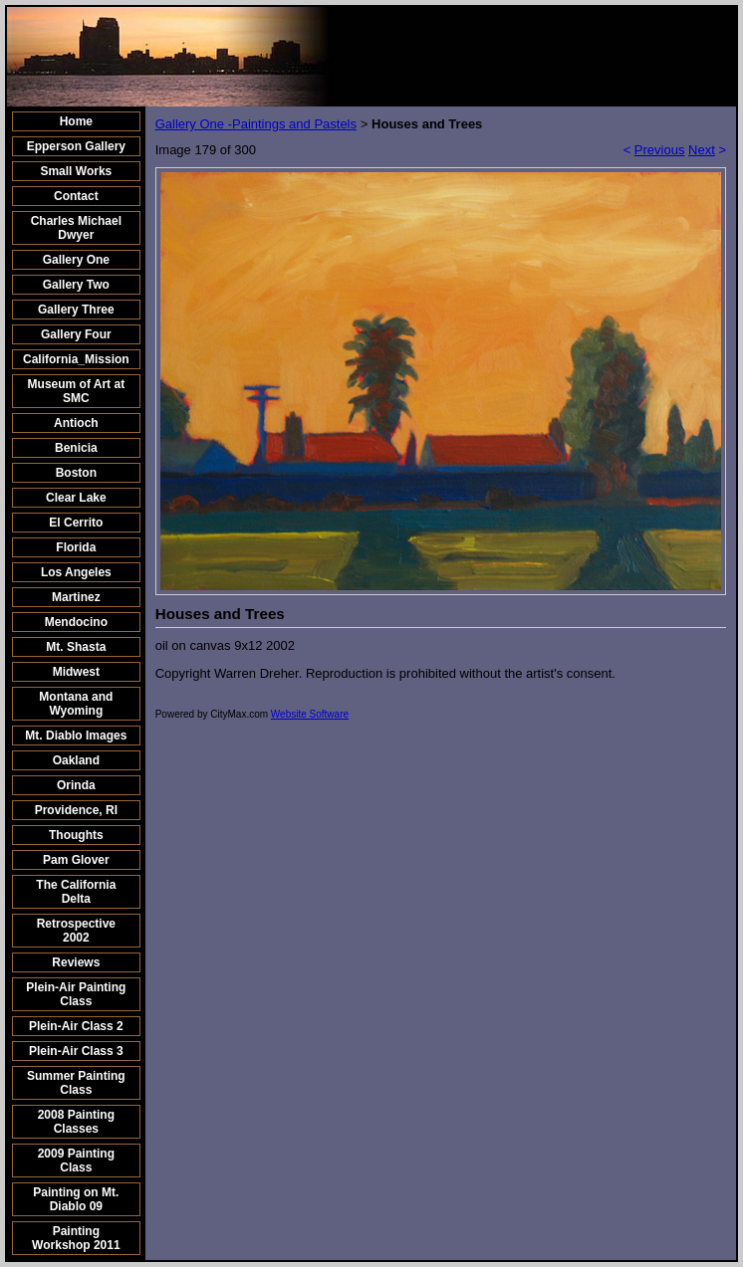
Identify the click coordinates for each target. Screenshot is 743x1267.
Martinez (76, 597)
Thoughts (76, 835)
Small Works (76, 171)
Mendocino (76, 622)
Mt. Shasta (76, 647)
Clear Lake (76, 498)
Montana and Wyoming (76, 704)
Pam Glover (76, 860)
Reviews (76, 962)
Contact (76, 196)
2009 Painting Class (76, 1160)
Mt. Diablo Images (75, 735)
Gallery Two (76, 285)
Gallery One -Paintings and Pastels (256, 123)
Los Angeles (76, 572)
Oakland (76, 760)
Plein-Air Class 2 (76, 1026)
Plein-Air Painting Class (75, 994)
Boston (76, 473)
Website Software (310, 714)
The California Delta (76, 892)
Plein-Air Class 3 (76, 1051)
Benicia (76, 448)
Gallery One (76, 260)
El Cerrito (76, 522)
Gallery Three (76, 310)
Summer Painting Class (76, 1083)
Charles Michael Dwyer (76, 228)
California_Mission (76, 359)
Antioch (76, 423)
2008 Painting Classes (76, 1122)
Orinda (76, 785)
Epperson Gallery (76, 146)
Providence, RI (76, 810)
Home (76, 121)
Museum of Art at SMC (76, 391)
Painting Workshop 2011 (76, 1238)
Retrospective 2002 (76, 931)
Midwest (76, 672)
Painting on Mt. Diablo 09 (76, 1199)
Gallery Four (76, 334)
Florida (76, 547)
